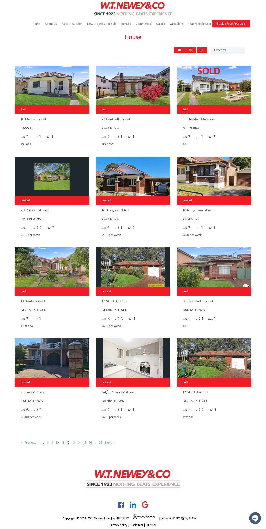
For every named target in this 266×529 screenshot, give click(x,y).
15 (84, 442)
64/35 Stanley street (119, 392)
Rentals (126, 24)
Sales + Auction (72, 24)
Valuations (177, 24)
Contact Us (226, 24)
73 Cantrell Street (116, 119)
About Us (51, 24)
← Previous (28, 442)
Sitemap (151, 525)
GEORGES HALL (33, 310)
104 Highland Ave (197, 210)
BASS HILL (29, 128)
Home (36, 24)
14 (79, 442)
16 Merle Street (33, 119)
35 (100, 442)
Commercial (144, 24)
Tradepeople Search (201, 24)
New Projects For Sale (101, 24)
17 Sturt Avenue (115, 301)
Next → (110, 442)
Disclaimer (136, 525)
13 (73, 442)
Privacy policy (118, 525)
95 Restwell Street (198, 301)
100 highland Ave (116, 210)
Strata (160, 24)
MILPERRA (191, 128)
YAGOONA (110, 128)
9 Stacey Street (33, 392)
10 (57, 442)
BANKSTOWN (194, 310)
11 (63, 442)
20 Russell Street (35, 210)
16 (90, 442)
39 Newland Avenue (199, 119)
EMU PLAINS (31, 219)
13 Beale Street (33, 301)
